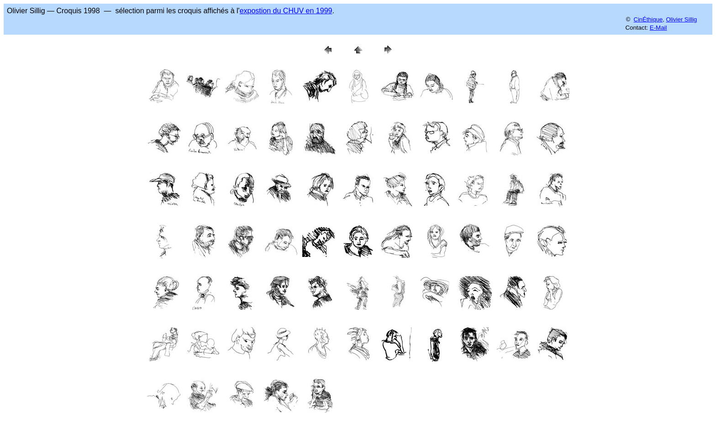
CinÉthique (648, 19)
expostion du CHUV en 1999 (286, 11)
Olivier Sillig (681, 19)
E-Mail (658, 27)
